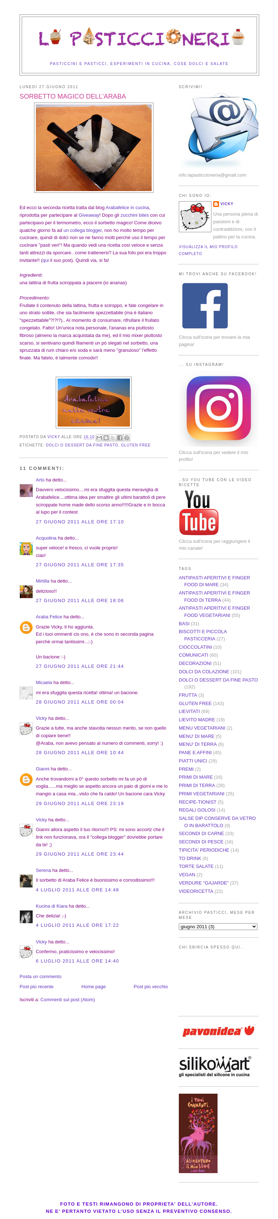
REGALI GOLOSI (197, 810)
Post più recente (37, 986)
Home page (93, 986)
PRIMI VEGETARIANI (201, 793)
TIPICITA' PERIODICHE (204, 850)
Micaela (44, 682)
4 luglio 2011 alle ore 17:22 (77, 925)
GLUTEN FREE (136, 445)
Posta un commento (41, 976)
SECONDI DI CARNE (201, 833)
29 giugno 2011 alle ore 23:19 (80, 803)
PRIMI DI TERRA (197, 785)
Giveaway (89, 215)
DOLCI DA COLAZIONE (204, 671)
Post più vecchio (151, 986)
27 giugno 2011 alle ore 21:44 (80, 666)
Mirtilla (43, 581)
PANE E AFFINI (195, 752)
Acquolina (46, 538)
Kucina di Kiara (51, 906)
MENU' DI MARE (197, 736)
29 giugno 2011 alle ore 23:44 (80, 854)
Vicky (41, 718)
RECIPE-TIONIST (197, 802)
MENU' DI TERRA (198, 744)
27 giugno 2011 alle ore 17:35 (80, 564)
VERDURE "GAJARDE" (204, 883)
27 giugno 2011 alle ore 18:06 (80, 600)
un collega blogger (82, 230)
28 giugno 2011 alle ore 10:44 (80, 752)
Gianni (43, 768)
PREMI (186, 769)
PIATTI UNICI (193, 761)
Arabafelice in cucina (127, 207)
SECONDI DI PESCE (201, 841)
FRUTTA (188, 695)
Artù (40, 480)
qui (46, 260)
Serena (43, 870)
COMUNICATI (193, 655)
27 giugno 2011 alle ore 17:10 (80, 521)
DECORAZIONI (195, 663)
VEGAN (187, 874)
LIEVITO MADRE (197, 719)
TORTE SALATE (196, 866)
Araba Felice (49, 616)
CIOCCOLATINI (195, 647)
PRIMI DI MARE (196, 777)
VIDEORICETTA (196, 891)
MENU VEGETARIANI (202, 728)
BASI (184, 623)
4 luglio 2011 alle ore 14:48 (77, 889)
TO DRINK (190, 858)
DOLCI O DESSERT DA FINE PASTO (82, 445)
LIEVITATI (189, 711)
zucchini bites (135, 215)
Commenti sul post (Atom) (68, 999)
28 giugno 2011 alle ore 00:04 (80, 702)
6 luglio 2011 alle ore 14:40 (77, 961)
